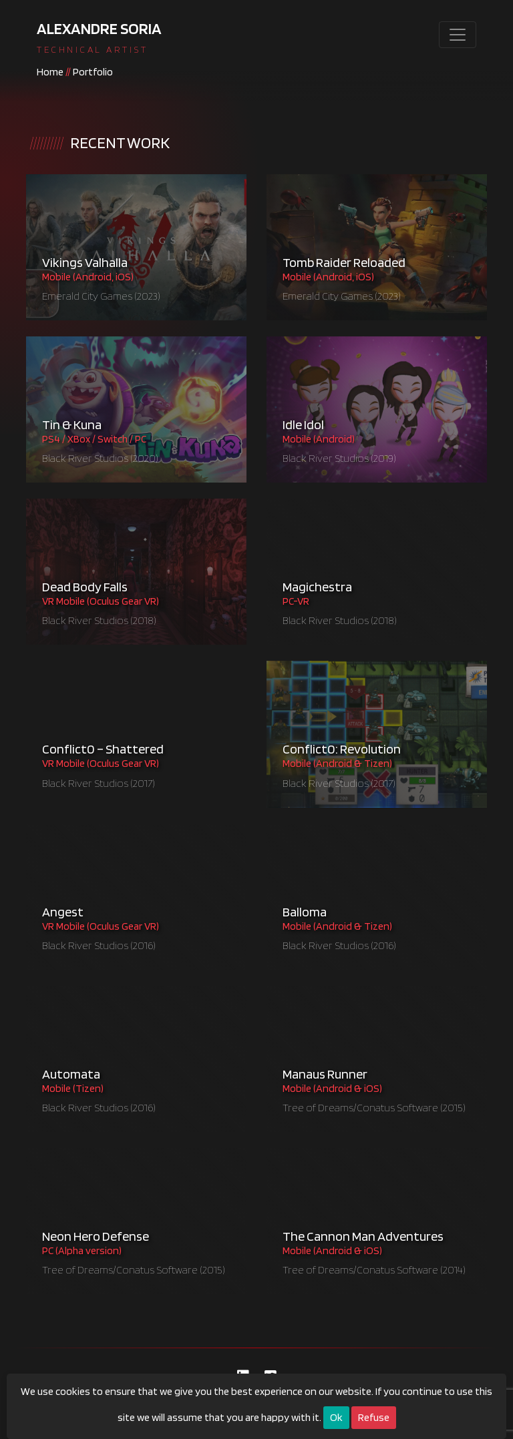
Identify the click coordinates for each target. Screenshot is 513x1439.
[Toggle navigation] (457, 34)
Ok (336, 1417)
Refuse (373, 1417)
